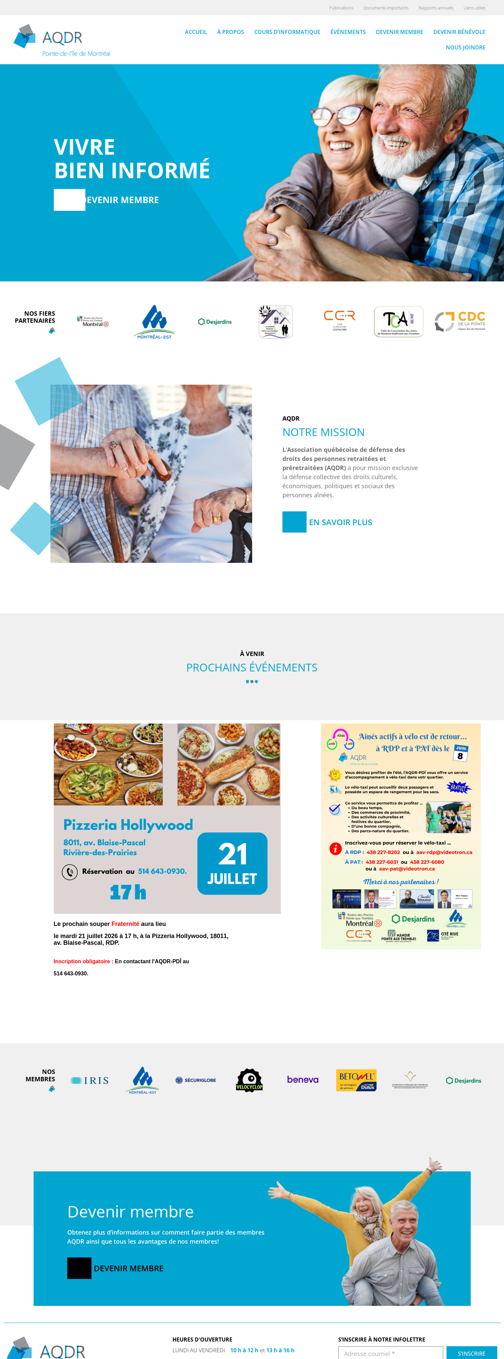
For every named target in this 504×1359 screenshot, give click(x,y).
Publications (341, 8)
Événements (348, 31)
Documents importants (386, 8)
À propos (230, 31)
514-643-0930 (201, 1350)
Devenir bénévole (459, 31)
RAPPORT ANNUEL (441, 1355)
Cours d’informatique (287, 31)
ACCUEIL (347, 1338)
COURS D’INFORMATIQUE (366, 1355)
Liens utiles (475, 8)
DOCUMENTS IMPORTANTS (450, 1347)
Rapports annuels (436, 8)
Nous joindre (466, 47)
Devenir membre (399, 31)
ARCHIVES (431, 1338)
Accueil (196, 31)
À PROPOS (350, 1347)
